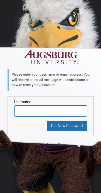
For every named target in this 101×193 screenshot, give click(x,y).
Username (23, 102)
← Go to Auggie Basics (50, 144)
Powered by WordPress (50, 57)
